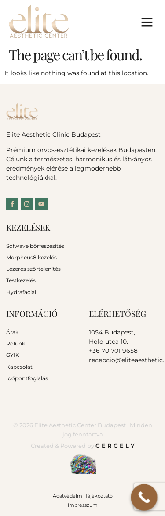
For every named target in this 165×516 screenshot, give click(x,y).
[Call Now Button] (144, 497)
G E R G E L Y (115, 445)
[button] (147, 22)
